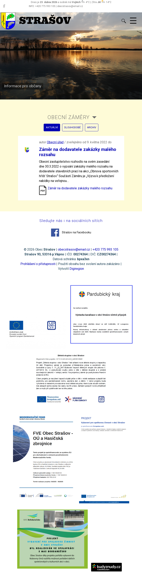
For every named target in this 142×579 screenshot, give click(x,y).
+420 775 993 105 (105, 249)
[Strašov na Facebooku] (4, 6)
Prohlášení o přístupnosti (37, 264)
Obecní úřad (55, 142)
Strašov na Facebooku (71, 233)
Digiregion (76, 269)
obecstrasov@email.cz (74, 249)
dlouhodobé (72, 127)
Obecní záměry (68, 117)
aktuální (52, 127)
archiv (91, 127)
